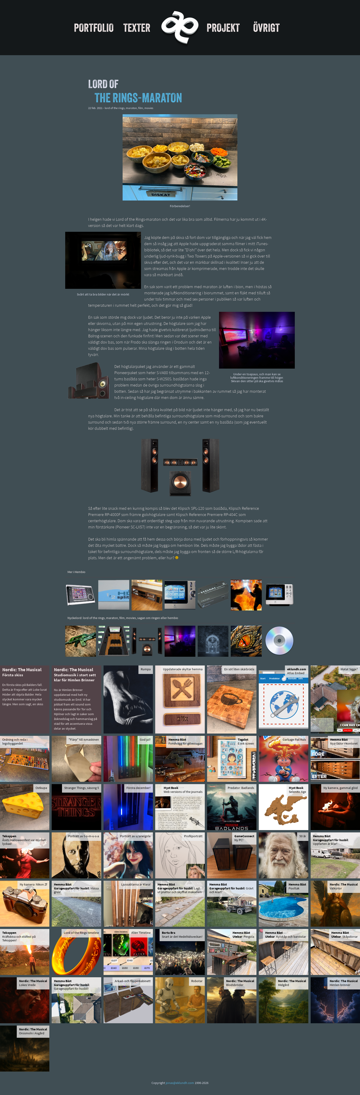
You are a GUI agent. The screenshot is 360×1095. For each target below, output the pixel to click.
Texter (136, 27)
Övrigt (266, 27)
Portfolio (94, 27)
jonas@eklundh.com (180, 1083)
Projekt (223, 27)
